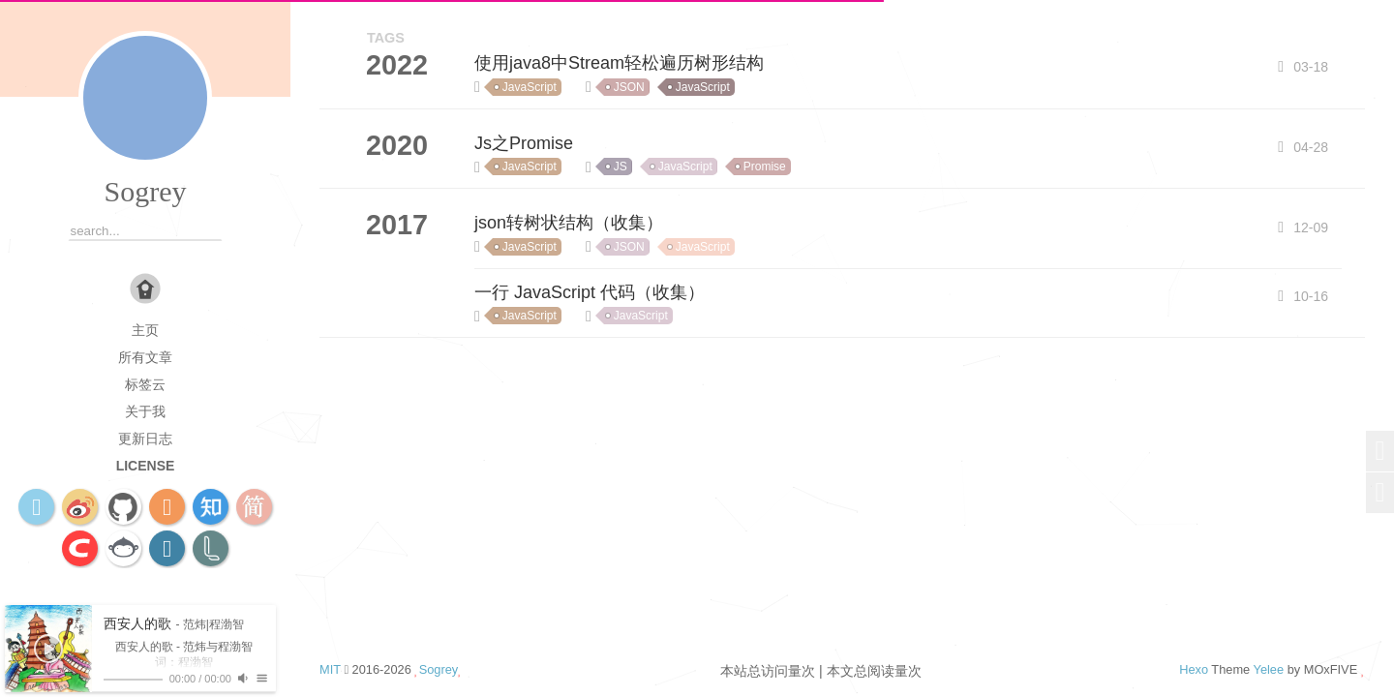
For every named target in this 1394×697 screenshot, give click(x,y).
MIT (330, 669)
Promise (764, 166)
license (145, 465)
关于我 (145, 411)
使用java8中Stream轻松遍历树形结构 (619, 63)
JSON (629, 87)
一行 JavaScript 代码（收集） (589, 292)
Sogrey (146, 191)
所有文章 (145, 357)
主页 (145, 330)
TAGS (386, 37)
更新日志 (145, 438)
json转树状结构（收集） (568, 222)
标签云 (145, 384)
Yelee (1269, 669)
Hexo (1193, 669)
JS (620, 166)
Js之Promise (523, 143)
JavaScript (529, 87)
